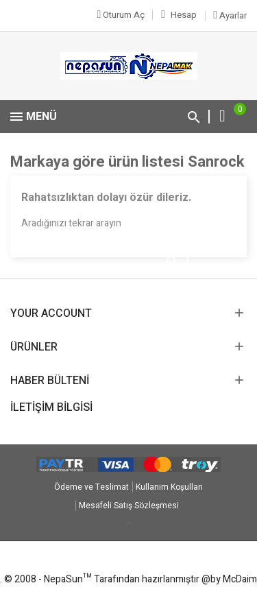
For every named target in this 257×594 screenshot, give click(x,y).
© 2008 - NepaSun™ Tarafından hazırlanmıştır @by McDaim (130, 579)
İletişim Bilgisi (51, 407)
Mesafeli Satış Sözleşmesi (129, 505)
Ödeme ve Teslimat (91, 487)
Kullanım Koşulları (169, 487)
